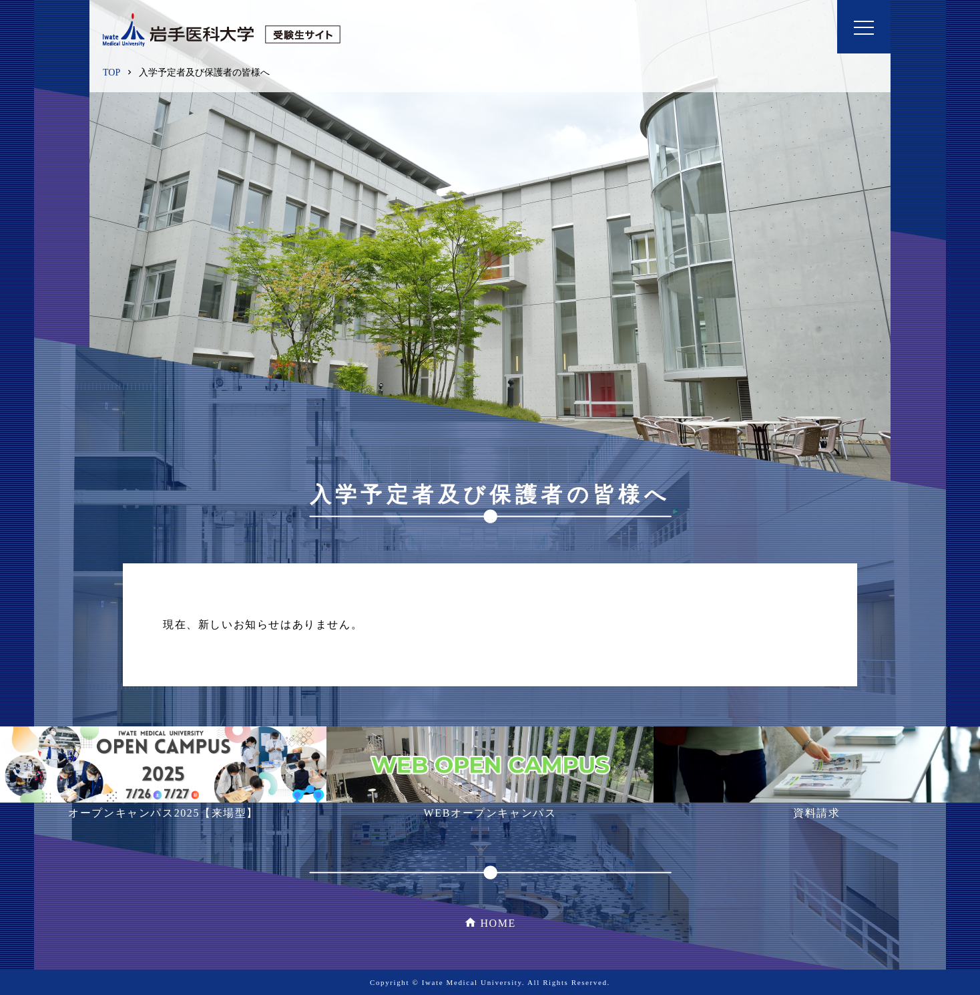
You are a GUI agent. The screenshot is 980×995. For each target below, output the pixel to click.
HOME (498, 923)
